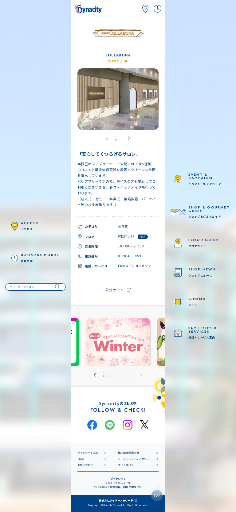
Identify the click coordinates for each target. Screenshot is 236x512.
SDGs (81, 458)
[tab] (115, 138)
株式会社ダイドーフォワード (116, 500)
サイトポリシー (127, 465)
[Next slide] (129, 138)
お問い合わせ (85, 465)
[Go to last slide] (107, 138)
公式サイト (114, 290)
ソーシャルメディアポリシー (135, 458)
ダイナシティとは (87, 452)
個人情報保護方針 (128, 452)
